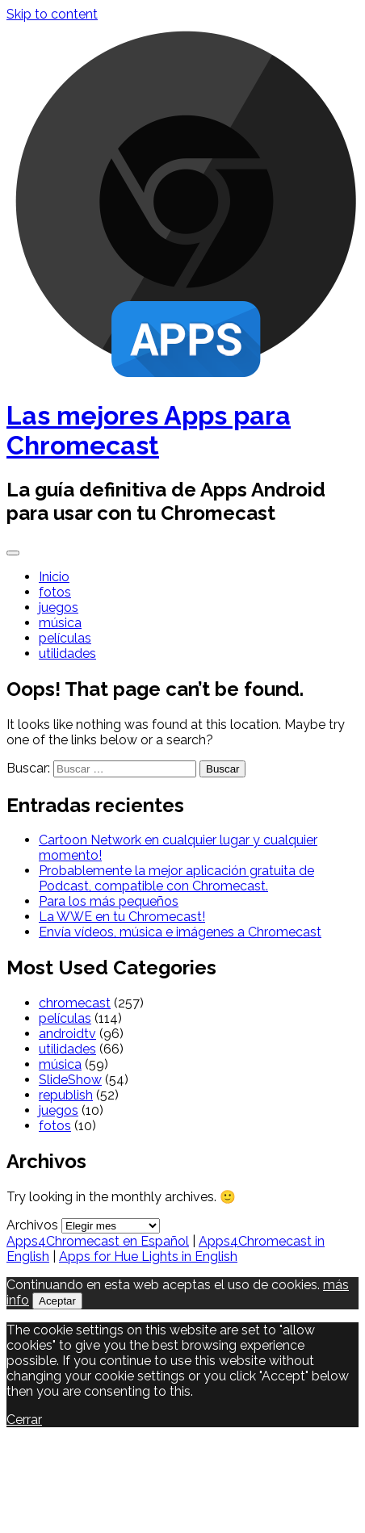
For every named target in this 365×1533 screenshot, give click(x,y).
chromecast (75, 1003)
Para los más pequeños (108, 901)
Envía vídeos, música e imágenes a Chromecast (180, 932)
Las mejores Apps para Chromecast (148, 430)
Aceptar (57, 1301)
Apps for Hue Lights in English (148, 1256)
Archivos (32, 1225)
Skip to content (52, 14)
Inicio (54, 576)
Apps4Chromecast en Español (97, 1241)
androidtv (67, 1033)
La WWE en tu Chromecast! (122, 916)
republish (66, 1095)
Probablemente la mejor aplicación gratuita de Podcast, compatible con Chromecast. (176, 878)
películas (65, 638)
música (60, 622)
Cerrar (24, 1419)
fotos (55, 592)
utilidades (67, 653)
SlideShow (70, 1079)
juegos (58, 607)
